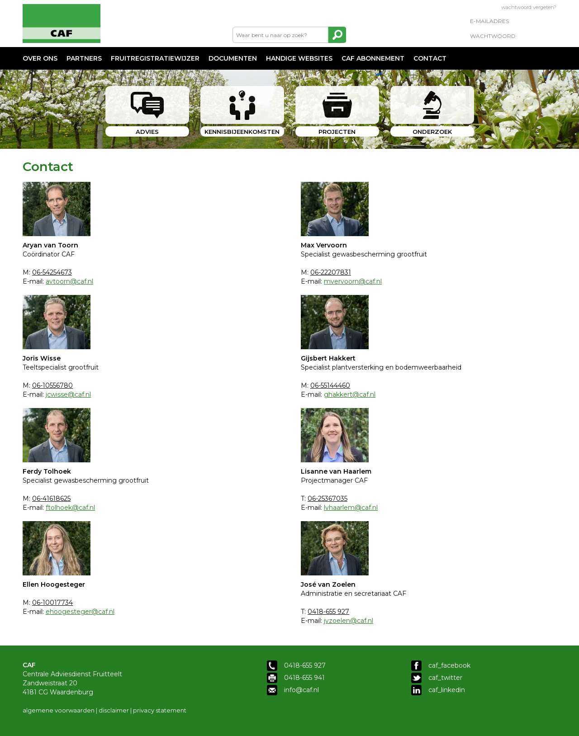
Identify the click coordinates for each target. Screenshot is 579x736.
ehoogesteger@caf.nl (80, 612)
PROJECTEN (337, 131)
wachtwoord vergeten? (528, 7)
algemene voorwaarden (59, 710)
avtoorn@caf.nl (69, 281)
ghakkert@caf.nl (349, 394)
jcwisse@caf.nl (68, 394)
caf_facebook (449, 665)
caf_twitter (445, 678)
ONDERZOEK (432, 131)
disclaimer (114, 710)
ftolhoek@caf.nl (70, 507)
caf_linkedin (446, 690)
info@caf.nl (301, 690)
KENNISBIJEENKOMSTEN (242, 131)
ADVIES (147, 131)
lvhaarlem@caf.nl (351, 507)
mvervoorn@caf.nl (353, 281)
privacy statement (159, 710)
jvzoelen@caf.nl (348, 621)
